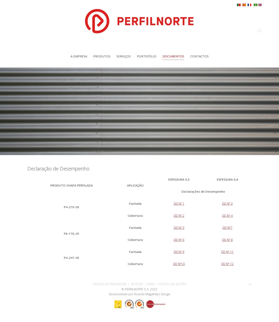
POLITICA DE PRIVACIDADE (110, 284)
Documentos (173, 56)
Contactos (199, 56)
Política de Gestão (172, 284)
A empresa (79, 56)
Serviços (123, 56)
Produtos (101, 56)
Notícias (137, 284)
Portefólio (146, 56)
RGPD (151, 284)
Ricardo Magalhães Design (152, 294)
